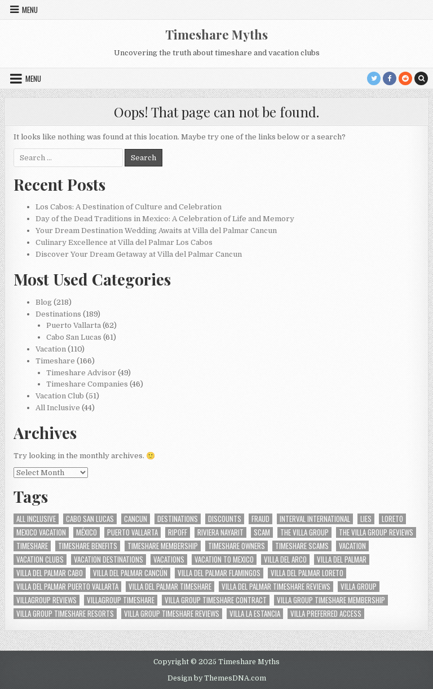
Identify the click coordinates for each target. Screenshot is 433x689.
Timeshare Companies (87, 384)
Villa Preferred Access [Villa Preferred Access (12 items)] (325, 613)
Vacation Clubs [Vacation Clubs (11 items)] (40, 559)
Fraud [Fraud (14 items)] (260, 519)
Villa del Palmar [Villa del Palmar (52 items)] (341, 559)
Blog (44, 302)
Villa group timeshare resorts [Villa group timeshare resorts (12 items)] (65, 613)
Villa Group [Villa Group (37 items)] (359, 586)
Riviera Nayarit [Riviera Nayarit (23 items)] (220, 532)
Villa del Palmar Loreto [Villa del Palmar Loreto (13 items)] (307, 573)
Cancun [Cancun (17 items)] (135, 519)
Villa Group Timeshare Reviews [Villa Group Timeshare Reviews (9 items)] (171, 613)
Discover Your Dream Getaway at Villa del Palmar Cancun (139, 254)
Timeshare (55, 361)
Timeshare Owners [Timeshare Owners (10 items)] (236, 546)
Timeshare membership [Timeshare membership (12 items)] (162, 546)
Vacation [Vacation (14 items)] (352, 546)
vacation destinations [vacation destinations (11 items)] (108, 559)
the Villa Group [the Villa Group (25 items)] (304, 532)
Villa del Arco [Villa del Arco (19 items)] (285, 559)
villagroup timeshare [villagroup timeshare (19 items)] (120, 600)
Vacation (51, 349)
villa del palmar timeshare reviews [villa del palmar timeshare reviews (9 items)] (276, 586)
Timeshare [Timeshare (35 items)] (32, 546)
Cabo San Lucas (73, 337)
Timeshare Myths (216, 34)
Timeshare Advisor (81, 372)
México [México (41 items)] (86, 532)
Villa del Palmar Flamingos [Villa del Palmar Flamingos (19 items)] (219, 573)
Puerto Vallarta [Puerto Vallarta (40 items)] (132, 532)
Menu (30, 9)
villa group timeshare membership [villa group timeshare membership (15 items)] (331, 600)
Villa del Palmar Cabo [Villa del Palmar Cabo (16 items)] (49, 573)
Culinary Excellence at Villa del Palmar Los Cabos (124, 242)
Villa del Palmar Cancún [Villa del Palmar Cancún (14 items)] (130, 573)
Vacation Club (60, 396)
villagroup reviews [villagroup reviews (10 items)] (46, 600)
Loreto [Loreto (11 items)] (392, 519)
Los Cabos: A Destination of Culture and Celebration (129, 207)
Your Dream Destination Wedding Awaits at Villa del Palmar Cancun (156, 230)
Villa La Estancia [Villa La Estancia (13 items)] (254, 613)
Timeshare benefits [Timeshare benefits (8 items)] (87, 546)
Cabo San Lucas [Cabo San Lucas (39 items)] (90, 519)
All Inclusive (58, 407)
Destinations (58, 314)
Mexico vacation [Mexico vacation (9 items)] (41, 532)
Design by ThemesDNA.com (216, 678)
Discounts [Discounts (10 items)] (224, 519)
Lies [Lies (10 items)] (366, 519)
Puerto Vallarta (73, 325)
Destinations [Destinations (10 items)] (177, 519)
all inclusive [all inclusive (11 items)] (36, 519)
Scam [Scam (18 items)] (262, 532)
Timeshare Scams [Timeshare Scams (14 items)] (302, 546)
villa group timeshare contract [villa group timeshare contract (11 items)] (216, 600)
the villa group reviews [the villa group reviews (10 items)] (376, 532)
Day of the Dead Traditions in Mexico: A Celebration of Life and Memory (165, 218)
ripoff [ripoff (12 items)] (177, 532)
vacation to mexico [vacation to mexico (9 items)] (224, 559)
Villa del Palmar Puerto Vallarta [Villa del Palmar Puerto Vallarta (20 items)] (67, 586)
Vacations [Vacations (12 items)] (168, 559)
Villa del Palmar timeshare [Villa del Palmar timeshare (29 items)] (170, 586)
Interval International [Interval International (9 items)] (315, 519)
